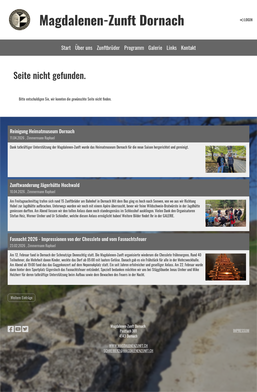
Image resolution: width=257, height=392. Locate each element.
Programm (134, 47)
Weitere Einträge (21, 297)
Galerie (155, 47)
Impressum (241, 330)
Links (172, 47)
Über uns (83, 47)
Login (246, 19)
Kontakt (188, 47)
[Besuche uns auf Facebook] (11, 328)
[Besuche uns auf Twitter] (25, 328)
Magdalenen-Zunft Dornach (111, 19)
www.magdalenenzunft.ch (128, 345)
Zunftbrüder (108, 47)
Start (66, 47)
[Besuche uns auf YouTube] (18, 328)
